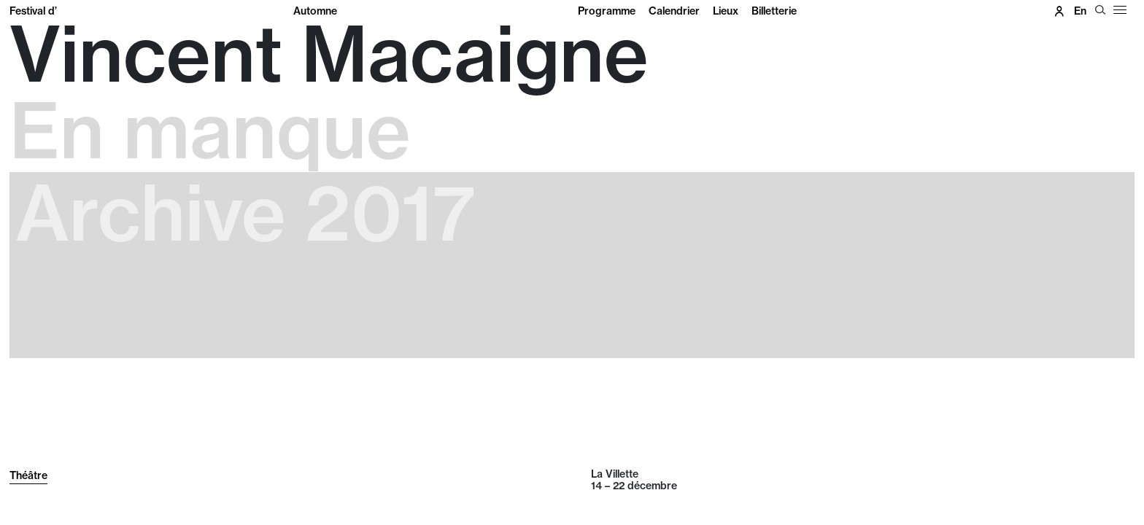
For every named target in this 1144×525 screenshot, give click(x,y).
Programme (606, 11)
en (1080, 11)
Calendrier (674, 11)
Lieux (725, 11)
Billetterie (774, 11)
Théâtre (28, 475)
